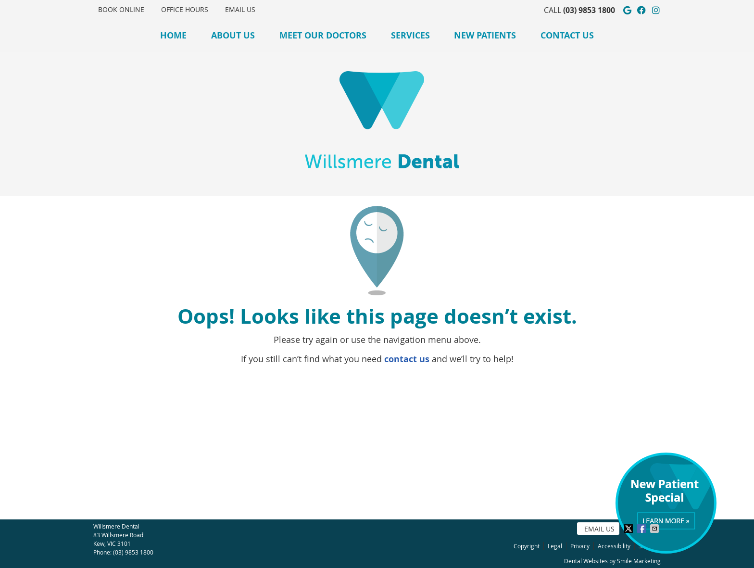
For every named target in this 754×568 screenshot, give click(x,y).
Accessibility (614, 546)
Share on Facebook (642, 528)
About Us (233, 35)
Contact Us (567, 35)
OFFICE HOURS (184, 9)
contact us (406, 359)
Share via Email (655, 528)
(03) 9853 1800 (589, 10)
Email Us (240, 9)
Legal (555, 546)
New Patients (485, 35)
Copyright (527, 546)
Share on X (629, 528)
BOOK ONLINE (121, 9)
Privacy (580, 546)
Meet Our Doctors (322, 35)
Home (173, 35)
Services (410, 35)
